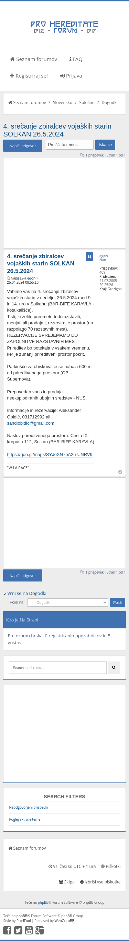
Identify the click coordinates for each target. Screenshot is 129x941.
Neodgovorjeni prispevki (28, 807)
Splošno (87, 102)
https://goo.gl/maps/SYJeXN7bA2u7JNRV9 (49, 454)
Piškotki (110, 866)
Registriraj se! (29, 75)
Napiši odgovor (22, 145)
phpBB (43, 902)
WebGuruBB (65, 920)
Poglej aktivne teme (24, 819)
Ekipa (67, 882)
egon (31, 278)
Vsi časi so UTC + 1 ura (72, 866)
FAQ (76, 58)
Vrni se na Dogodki (26, 593)
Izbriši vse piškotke (100, 882)
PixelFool (24, 920)
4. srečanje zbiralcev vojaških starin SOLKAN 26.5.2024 (57, 130)
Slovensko (62, 102)
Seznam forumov (33, 58)
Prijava (71, 75)
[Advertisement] (64, 203)
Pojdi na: (17, 602)
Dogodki (109, 102)
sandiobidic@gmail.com (30, 423)
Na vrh (120, 472)
